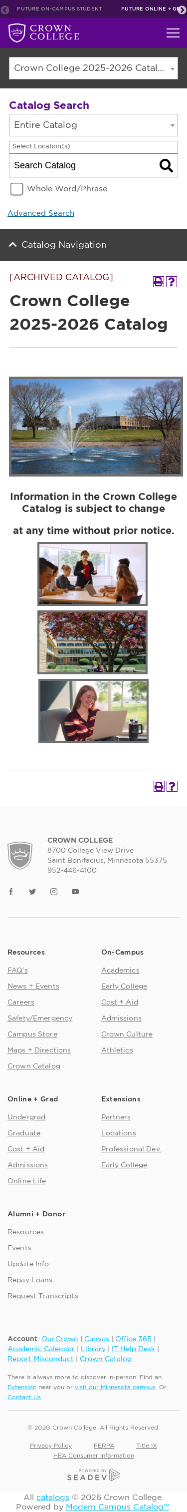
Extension (21, 1387)
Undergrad (26, 1117)
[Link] (10, 892)
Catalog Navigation (64, 245)
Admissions (121, 1018)
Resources (25, 1232)
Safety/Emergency (39, 1018)
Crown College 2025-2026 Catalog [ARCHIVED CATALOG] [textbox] (96, 68)
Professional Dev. (131, 1149)
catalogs (52, 1498)
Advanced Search (40, 213)
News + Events (33, 986)
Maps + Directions (39, 1050)
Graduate (23, 1133)
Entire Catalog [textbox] (45, 125)
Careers (20, 1002)
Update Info (28, 1264)
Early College (124, 986)
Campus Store (32, 1034)
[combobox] (93, 68)
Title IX (146, 1446)
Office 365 (133, 1339)
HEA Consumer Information (93, 1456)
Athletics (117, 1050)
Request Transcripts (42, 1296)
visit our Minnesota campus (115, 1387)
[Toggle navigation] (173, 33)
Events (19, 1248)
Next (182, 10)
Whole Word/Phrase (67, 189)
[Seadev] (93, 1474)
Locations (118, 1133)
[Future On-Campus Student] (43, 33)
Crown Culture (127, 1034)
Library (93, 1349)
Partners (116, 1117)
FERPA (104, 1446)
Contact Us (24, 1397)
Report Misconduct (40, 1359)
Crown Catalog (33, 1066)
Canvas (96, 1339)
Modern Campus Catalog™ (117, 1507)
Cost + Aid (119, 1002)
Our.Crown (59, 1339)
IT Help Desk (133, 1349)
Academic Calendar (41, 1349)
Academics (120, 970)
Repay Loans (30, 1280)
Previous (5, 10)
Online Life (26, 1181)
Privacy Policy (51, 1446)
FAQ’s (17, 970)
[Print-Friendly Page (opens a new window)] (158, 281)
